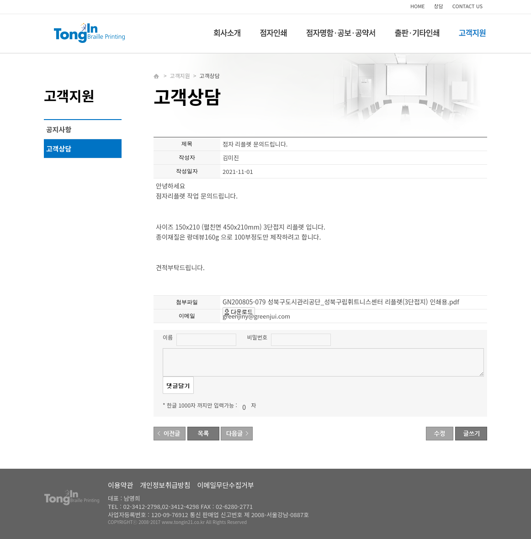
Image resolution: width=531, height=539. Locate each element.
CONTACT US (467, 6)
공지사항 (58, 129)
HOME (417, 6)
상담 (438, 6)
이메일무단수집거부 (225, 485)
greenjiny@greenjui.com (256, 316)
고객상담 (58, 148)
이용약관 (120, 485)
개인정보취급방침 (165, 485)
